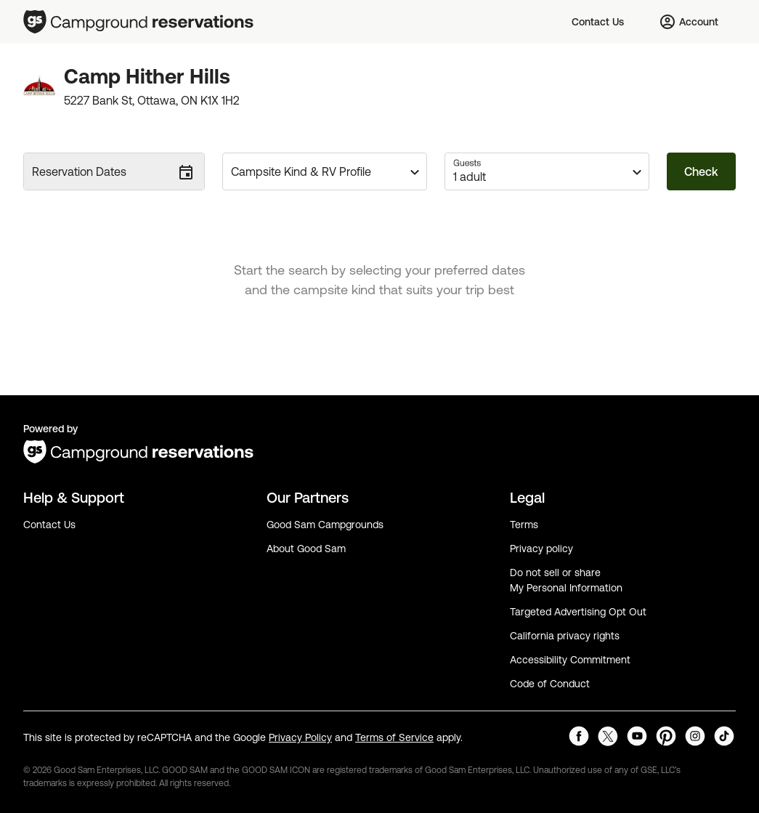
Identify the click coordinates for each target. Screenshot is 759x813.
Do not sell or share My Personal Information (566, 580)
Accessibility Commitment (570, 660)
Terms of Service (394, 737)
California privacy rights (565, 636)
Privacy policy (541, 548)
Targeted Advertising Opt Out (578, 612)
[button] (324, 171)
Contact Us (49, 524)
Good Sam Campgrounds (325, 524)
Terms (524, 524)
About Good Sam (306, 548)
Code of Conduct (550, 683)
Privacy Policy (300, 737)
